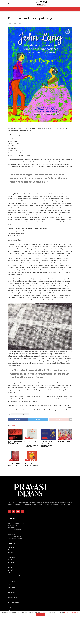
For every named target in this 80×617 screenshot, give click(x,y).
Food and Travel (12, 597)
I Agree (40, 615)
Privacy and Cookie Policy (71, 612)
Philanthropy (11, 557)
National (10, 590)
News (9, 607)
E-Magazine (11, 547)
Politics (10, 572)
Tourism (10, 565)
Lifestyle (10, 552)
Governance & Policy (14, 575)
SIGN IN (11, 9)
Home (9, 14)
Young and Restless (13, 602)
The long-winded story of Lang (20, 414)
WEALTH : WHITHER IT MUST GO (31, 465)
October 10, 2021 (12, 23)
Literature (11, 560)
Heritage (10, 605)
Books (13, 14)
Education (11, 562)
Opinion (10, 610)
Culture (10, 600)
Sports (10, 567)
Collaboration (12, 585)
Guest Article (11, 587)
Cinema (10, 595)
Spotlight (10, 570)
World (9, 550)
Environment (11, 592)
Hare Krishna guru (64, 441)
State (9, 555)
